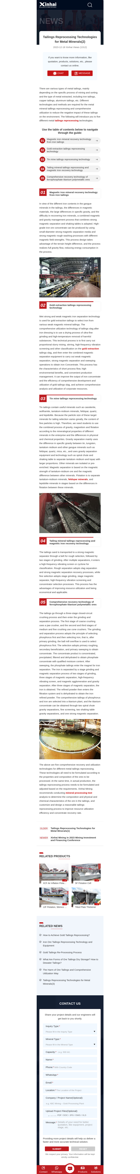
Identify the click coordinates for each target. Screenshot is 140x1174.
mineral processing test (79, 792)
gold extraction (90, 348)
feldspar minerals (78, 479)
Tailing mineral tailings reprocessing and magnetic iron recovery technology (68, 169)
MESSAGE (82, 73)
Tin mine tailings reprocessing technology (68, 159)
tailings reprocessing (67, 120)
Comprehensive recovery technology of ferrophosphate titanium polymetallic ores (68, 178)
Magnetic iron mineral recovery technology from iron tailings (69, 140)
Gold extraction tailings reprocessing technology (66, 150)
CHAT (58, 73)
